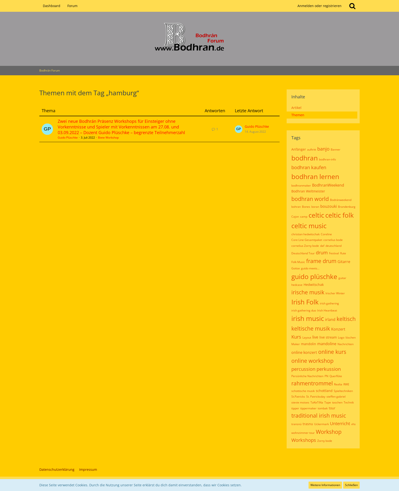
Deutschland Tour (303, 253)
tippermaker (308, 408)
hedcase (296, 285)
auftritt (311, 150)
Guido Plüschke (68, 138)
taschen (337, 402)
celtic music (308, 225)
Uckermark (321, 424)
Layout (306, 337)
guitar (342, 278)
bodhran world (310, 199)
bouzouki (328, 206)
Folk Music (298, 262)
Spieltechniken (343, 391)
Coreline (326, 234)
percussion (303, 369)
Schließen (351, 485)
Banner (335, 150)
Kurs (296, 337)
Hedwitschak (314, 284)
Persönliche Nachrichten (307, 376)
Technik (349, 402)
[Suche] (352, 6)
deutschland (334, 246)
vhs (353, 424)
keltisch (346, 319)
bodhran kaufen (308, 167)
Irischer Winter (335, 293)
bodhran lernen (315, 176)
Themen (297, 115)
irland (330, 319)
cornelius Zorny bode (305, 246)
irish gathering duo (303, 310)
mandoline (326, 343)
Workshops (303, 440)
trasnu (308, 424)
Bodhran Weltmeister (308, 191)
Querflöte (336, 376)
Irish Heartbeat (327, 310)
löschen (351, 337)
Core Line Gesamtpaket (306, 240)
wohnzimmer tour (303, 433)
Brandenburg (346, 207)
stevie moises (300, 402)
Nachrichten (346, 344)
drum (322, 252)
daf (322, 246)
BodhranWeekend (328, 185)
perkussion (329, 369)
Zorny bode (324, 441)
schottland (324, 390)
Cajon (295, 217)
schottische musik (303, 391)
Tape (327, 402)
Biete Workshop (108, 138)
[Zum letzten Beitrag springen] (238, 129)
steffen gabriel (336, 397)
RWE (346, 384)
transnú (296, 424)
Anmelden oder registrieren (319, 6)
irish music (307, 318)
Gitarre (344, 261)
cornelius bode (333, 240)
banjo (323, 149)
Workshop (329, 431)
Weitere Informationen (325, 485)
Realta (338, 384)
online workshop (312, 360)
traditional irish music (318, 415)
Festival (334, 253)
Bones (306, 207)
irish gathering (329, 303)
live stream (328, 337)
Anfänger (298, 149)
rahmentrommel (312, 383)
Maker (295, 344)
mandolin (308, 344)
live (315, 337)
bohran (296, 207)
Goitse (295, 268)
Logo (341, 337)
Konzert (338, 329)
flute (343, 253)
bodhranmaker (301, 186)
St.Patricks (298, 397)
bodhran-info (327, 159)
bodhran (304, 157)
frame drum (321, 261)
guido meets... (310, 268)
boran (315, 207)
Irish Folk (305, 301)
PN (326, 376)
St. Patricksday (315, 397)
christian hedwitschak (305, 234)
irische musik (307, 292)
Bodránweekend (340, 200)
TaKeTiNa (316, 402)
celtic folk (339, 215)
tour (332, 408)
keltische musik (310, 328)
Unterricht (340, 423)
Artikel (296, 107)
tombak (323, 408)
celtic (316, 215)
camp (303, 217)
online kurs (332, 351)
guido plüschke (314, 276)
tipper (295, 408)
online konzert (304, 352)
